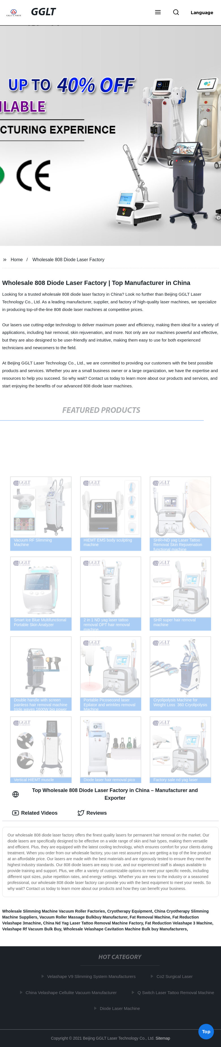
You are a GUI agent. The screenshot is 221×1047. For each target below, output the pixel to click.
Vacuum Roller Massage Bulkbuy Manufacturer (83, 917)
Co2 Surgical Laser (176, 976)
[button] (157, 13)
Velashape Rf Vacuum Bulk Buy (31, 929)
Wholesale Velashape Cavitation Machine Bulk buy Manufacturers (125, 929)
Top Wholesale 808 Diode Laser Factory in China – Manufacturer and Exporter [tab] (105, 794)
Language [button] (202, 12)
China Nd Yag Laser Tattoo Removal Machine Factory (93, 923)
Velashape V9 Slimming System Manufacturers (92, 976)
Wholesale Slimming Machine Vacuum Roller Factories (53, 911)
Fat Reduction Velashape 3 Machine (178, 923)
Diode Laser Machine (121, 1008)
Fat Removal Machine (150, 917)
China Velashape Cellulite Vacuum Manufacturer (72, 992)
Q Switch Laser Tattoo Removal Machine (177, 992)
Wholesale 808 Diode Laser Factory (68, 259)
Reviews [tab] (92, 813)
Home (17, 259)
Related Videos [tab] (35, 813)
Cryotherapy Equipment (129, 911)
